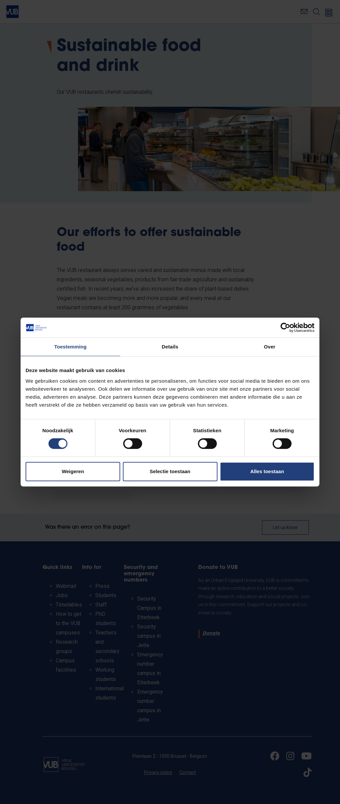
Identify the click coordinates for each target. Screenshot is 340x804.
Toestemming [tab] (70, 346)
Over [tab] (270, 346)
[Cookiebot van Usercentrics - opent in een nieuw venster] (285, 328)
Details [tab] (170, 346)
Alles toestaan (267, 471)
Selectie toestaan (170, 471)
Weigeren (73, 471)
